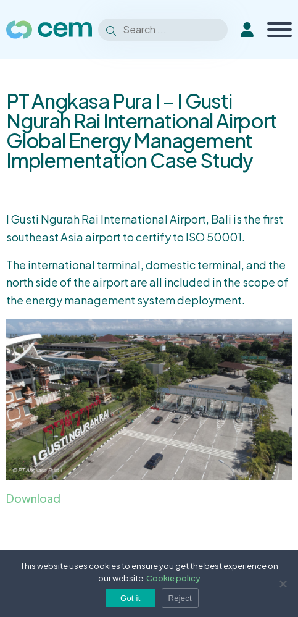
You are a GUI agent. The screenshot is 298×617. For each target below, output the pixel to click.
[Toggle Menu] (279, 29)
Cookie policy (173, 578)
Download (33, 498)
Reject (180, 598)
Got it (130, 598)
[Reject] (282, 583)
